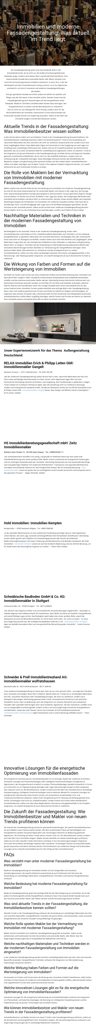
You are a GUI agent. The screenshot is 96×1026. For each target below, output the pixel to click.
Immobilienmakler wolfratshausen (18, 713)
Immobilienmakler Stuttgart (75, 621)
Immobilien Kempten (23, 544)
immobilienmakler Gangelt (33, 390)
